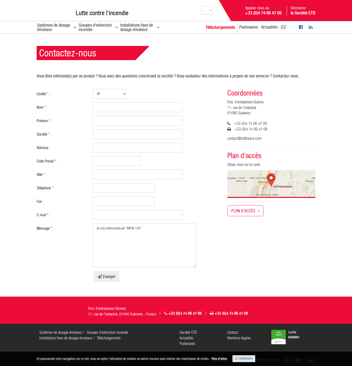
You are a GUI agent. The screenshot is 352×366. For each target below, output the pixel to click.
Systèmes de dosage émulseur (60, 332)
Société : (44, 134)
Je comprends (244, 358)
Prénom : (44, 120)
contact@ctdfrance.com (244, 138)
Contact (232, 332)
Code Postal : (47, 161)
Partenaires (248, 27)
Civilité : (43, 94)
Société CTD (188, 332)
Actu (269, 27)
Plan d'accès (245, 210)
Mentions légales (239, 338)
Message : (45, 228)
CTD (50, 9)
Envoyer (106, 276)
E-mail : (43, 215)
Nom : (42, 107)
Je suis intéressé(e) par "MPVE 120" (144, 245)
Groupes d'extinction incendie (107, 332)
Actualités (186, 338)
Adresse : (43, 147)
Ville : (42, 174)
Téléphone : (46, 188)
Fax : (40, 201)
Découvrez (303, 10)
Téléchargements (109, 338)
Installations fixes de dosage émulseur (65, 338)
